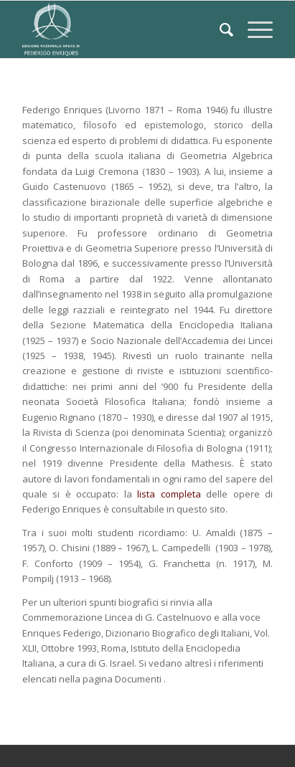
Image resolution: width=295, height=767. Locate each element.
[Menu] (253, 29)
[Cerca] (219, 29)
